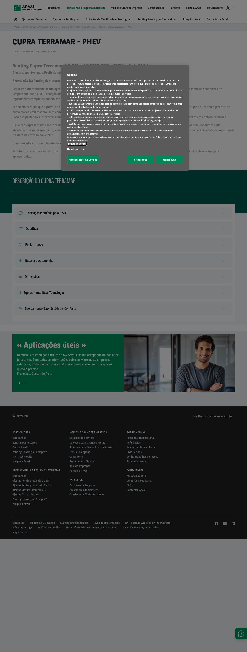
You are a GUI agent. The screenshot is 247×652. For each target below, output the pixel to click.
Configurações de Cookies (83, 159)
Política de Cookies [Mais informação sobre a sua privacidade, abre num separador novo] (77, 143)
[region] (125, 118)
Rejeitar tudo (140, 159)
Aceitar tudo (169, 159)
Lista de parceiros (76, 149)
